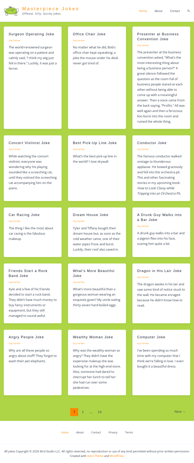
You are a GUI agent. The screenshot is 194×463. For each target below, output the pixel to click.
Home (148, 11)
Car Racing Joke (25, 215)
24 (99, 411)
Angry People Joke (28, 337)
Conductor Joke (153, 143)
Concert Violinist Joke (31, 143)
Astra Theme (95, 456)
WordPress (117, 456)
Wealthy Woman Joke (95, 337)
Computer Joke (152, 337)
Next (179, 411)
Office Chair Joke (90, 34)
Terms (120, 432)
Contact (176, 11)
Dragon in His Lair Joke (161, 271)
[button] (188, 11)
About (161, 11)
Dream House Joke (92, 215)
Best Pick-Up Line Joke (96, 143)
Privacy (108, 432)
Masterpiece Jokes (50, 8)
